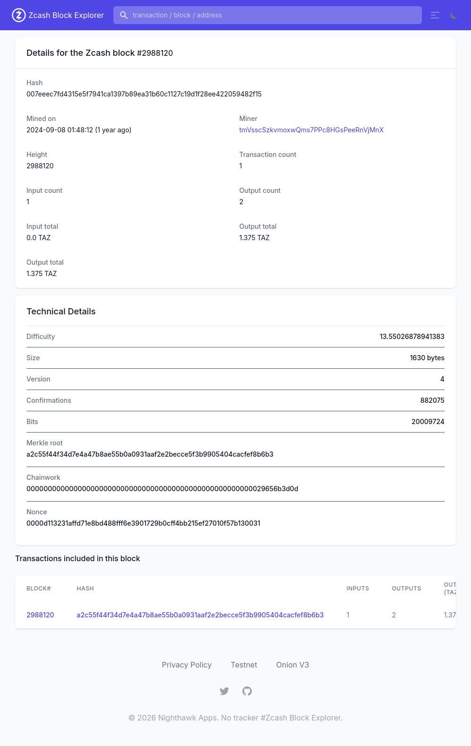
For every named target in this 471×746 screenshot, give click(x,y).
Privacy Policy (187, 664)
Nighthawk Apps (187, 717)
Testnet (244, 664)
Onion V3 (292, 664)
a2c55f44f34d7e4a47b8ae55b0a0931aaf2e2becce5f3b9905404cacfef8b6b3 (200, 615)
